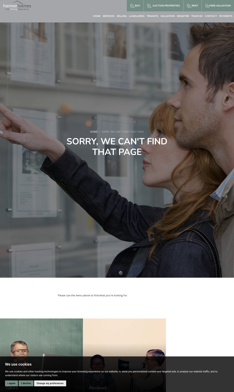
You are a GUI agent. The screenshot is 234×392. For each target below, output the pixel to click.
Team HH (196, 16)
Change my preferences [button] (50, 383)
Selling (120, 16)
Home (94, 16)
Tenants (151, 16)
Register (182, 16)
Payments (225, 16)
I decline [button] (26, 383)
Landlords (135, 16)
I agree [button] (11, 383)
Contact (210, 16)
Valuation (166, 16)
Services (106, 16)
